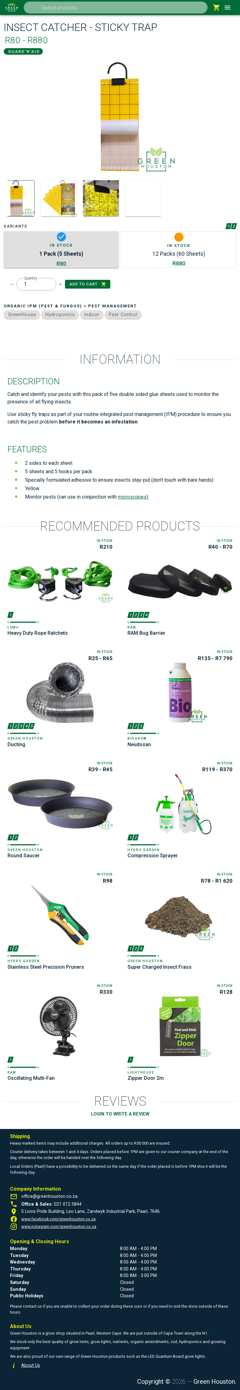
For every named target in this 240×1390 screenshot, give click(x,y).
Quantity (30, 278)
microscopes (132, 497)
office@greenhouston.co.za (49, 1196)
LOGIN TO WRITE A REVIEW (120, 1114)
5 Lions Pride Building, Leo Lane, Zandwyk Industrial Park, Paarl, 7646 (90, 1211)
